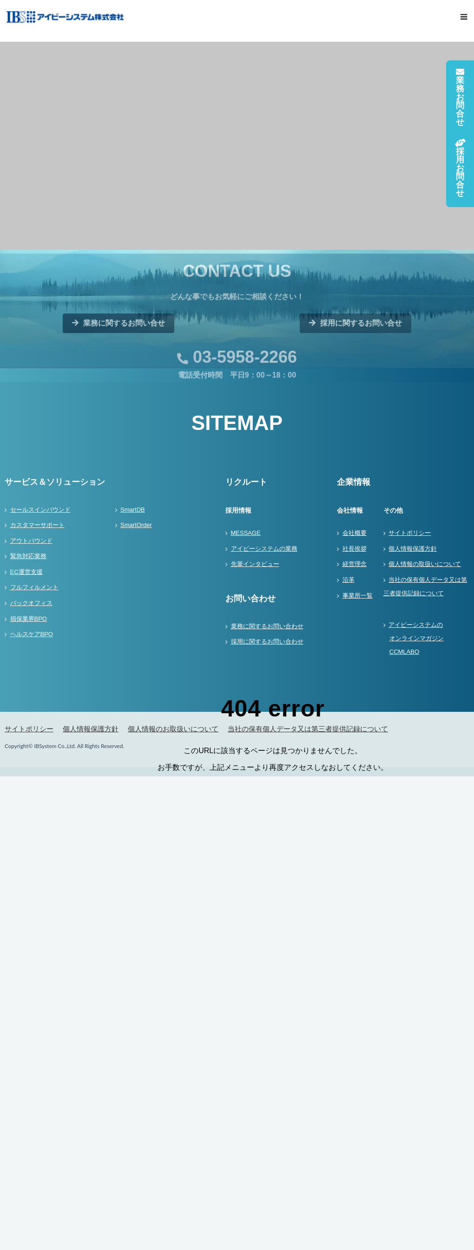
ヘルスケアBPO (31, 634)
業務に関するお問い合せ (118, 347)
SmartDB (132, 509)
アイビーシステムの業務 (264, 548)
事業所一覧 (357, 595)
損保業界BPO (28, 618)
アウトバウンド (31, 540)
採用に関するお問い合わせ (267, 641)
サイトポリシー (409, 532)
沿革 (348, 579)
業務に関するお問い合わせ (267, 626)
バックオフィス (31, 602)
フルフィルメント (34, 587)
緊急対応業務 (28, 556)
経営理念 (354, 563)
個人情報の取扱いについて (424, 563)
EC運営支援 (26, 571)
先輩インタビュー (255, 563)
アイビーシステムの (426, 639)
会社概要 (354, 532)
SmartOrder (136, 524)
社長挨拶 (354, 548)
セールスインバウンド (40, 509)
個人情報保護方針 (412, 548)
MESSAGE (246, 532)
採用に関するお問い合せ (355, 347)
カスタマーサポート (37, 524)
